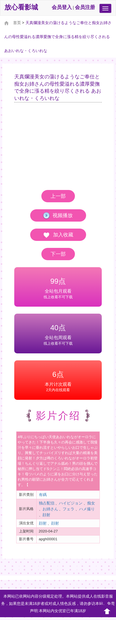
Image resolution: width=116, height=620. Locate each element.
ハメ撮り (87, 509)
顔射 (46, 515)
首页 (17, 22)
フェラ (68, 509)
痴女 (91, 503)
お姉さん (50, 509)
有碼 (43, 494)
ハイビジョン (70, 503)
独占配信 (47, 503)
